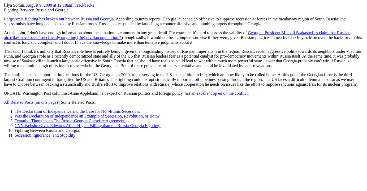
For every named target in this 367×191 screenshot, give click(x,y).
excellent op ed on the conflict (222, 93)
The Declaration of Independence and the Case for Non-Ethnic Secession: (77, 111)
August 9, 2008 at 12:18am (49, 5)
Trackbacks (84, 5)
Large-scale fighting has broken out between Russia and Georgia (59, 19)
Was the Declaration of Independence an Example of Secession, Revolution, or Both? (87, 116)
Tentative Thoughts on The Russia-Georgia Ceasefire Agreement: (70, 121)
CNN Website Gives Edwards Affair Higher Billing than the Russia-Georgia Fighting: (88, 125)
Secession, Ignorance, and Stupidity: (45, 135)
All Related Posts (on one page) (31, 102)
